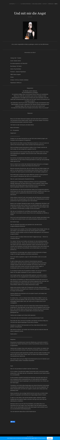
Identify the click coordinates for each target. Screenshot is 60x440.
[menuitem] (14, 3)
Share (13, 421)
